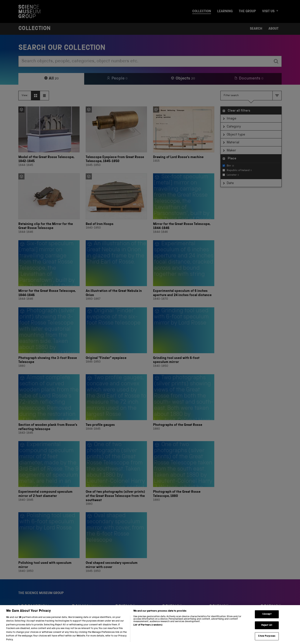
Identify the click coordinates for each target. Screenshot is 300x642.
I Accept (266, 622)
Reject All (266, 633)
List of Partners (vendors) (147, 633)
